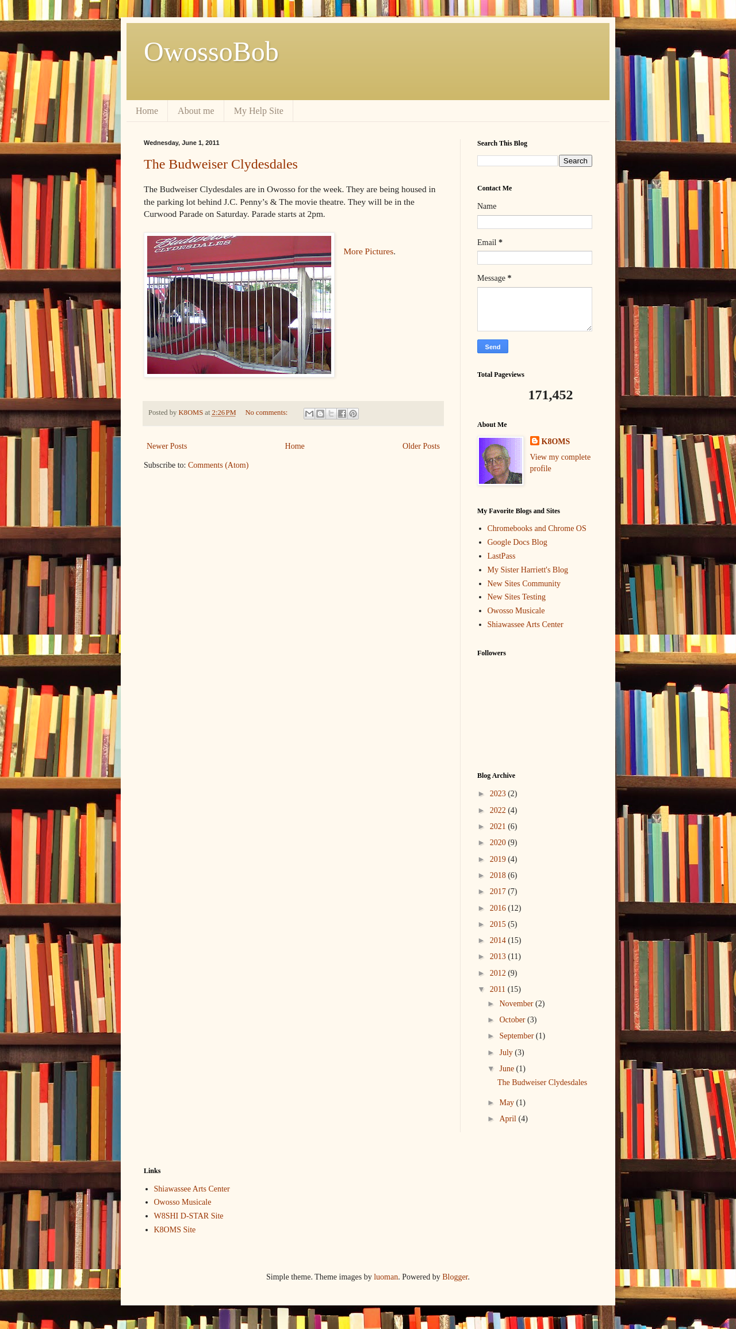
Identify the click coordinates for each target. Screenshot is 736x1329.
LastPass (502, 556)
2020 (499, 842)
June (507, 1068)
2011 (499, 989)
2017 (499, 891)
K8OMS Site (175, 1229)
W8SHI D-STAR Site (189, 1216)
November (517, 1003)
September (517, 1036)
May (507, 1102)
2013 (499, 956)
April (508, 1118)
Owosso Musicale (516, 610)
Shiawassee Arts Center (526, 624)
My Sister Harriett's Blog (528, 570)
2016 (499, 908)
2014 (499, 940)
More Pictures (368, 251)
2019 (499, 859)
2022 (499, 810)
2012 (499, 973)
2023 (499, 793)
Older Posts (421, 446)
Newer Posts (167, 446)
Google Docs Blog (517, 542)
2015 (499, 924)
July (507, 1052)
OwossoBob (211, 51)
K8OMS (556, 441)
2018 (499, 875)
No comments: (268, 412)
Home (147, 111)
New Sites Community (524, 583)
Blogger (454, 1277)
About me (196, 111)
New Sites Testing (517, 597)
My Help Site (258, 111)
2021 (499, 826)
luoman (386, 1277)
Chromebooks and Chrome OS (537, 528)
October (513, 1019)
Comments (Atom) (218, 465)
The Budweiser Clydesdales (221, 163)
